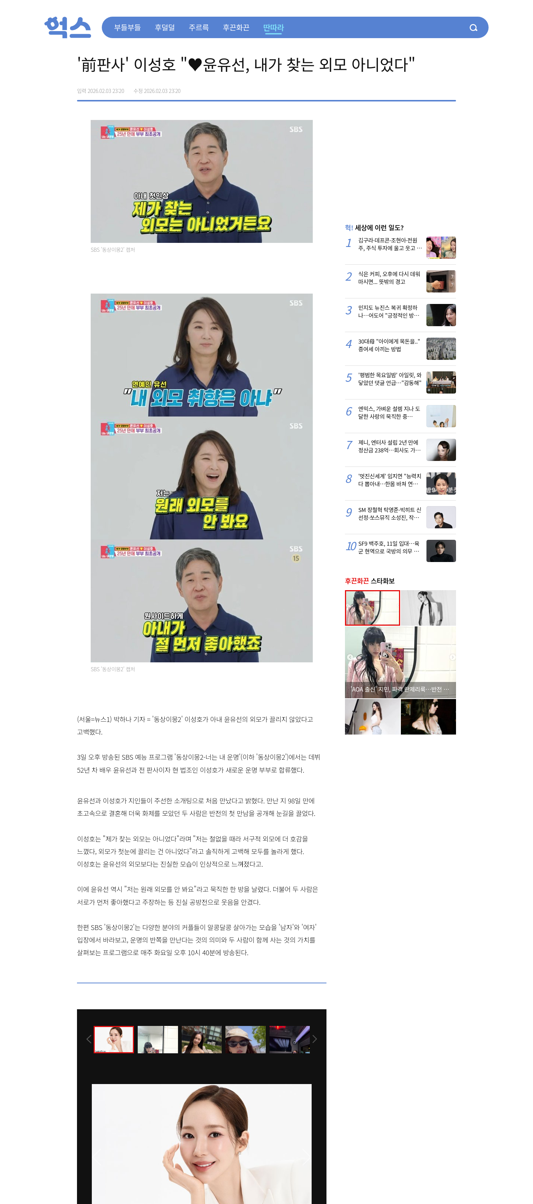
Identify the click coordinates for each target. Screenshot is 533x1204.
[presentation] (87, 1039)
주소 (450, 88)
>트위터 (419, 88)
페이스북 (403, 88)
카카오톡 (434, 88)
